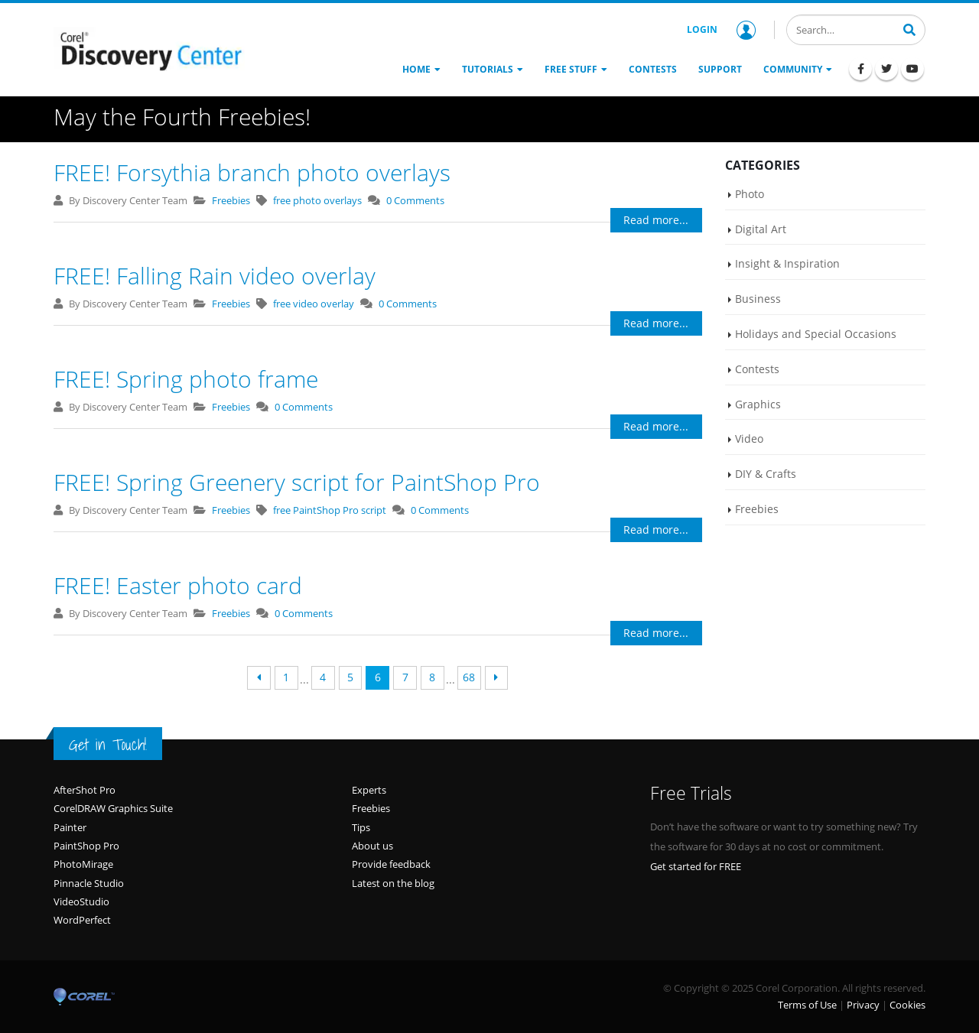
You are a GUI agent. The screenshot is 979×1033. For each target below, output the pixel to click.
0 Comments (415, 200)
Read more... (655, 220)
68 (469, 677)
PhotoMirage (83, 864)
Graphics (758, 404)
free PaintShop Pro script (329, 510)
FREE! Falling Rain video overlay (215, 275)
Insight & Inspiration (787, 263)
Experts (369, 790)
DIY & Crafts (765, 473)
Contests (757, 369)
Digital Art (760, 229)
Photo (749, 194)
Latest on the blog (393, 883)
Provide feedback (391, 864)
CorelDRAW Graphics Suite (113, 808)
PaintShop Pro (86, 846)
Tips (361, 827)
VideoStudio (81, 901)
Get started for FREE (695, 866)
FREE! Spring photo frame (186, 379)
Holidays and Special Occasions (815, 333)
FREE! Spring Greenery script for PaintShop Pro (297, 482)
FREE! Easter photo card (178, 585)
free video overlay (313, 303)
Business (758, 298)
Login (721, 30)
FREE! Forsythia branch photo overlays (252, 172)
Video (749, 438)
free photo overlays (317, 200)
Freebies (231, 200)
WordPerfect (82, 920)
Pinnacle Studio (89, 883)
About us (372, 846)
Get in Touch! (108, 745)
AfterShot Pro (84, 790)
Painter (70, 827)
